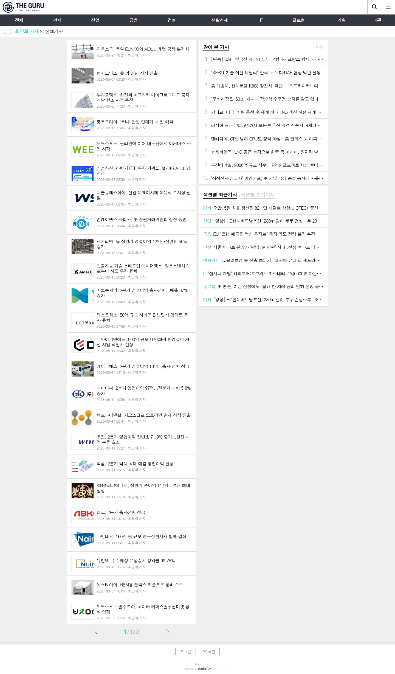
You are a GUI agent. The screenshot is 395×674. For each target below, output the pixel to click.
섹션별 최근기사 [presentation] (220, 195)
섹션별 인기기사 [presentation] (257, 195)
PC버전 (208, 652)
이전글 (96, 632)
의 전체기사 (39, 31)
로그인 (185, 652)
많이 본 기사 (216, 47)
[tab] (220, 195)
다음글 (167, 632)
